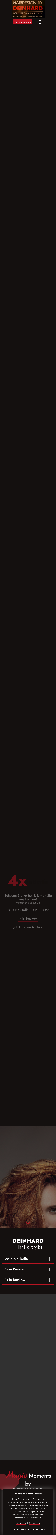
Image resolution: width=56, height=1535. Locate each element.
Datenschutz (34, 1523)
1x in (40, 910)
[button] (28, 927)
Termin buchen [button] (23, 22)
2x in (18, 910)
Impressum (21, 1523)
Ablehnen (39, 1529)
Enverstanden (20, 1529)
